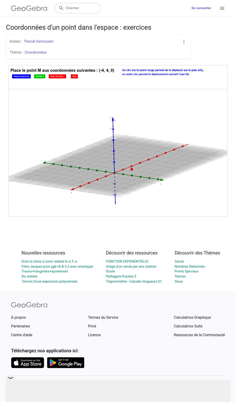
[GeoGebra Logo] (29, 8)
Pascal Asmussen (38, 41)
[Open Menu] (222, 8)
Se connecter (201, 8)
